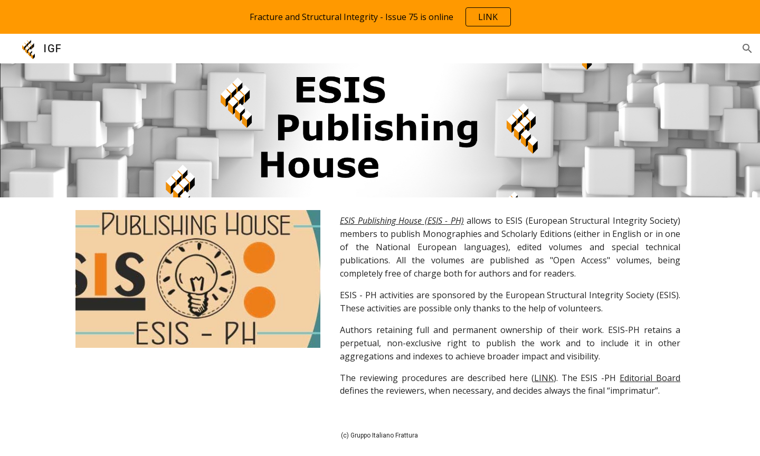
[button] (747, 48)
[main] (510, 306)
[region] (380, 17)
